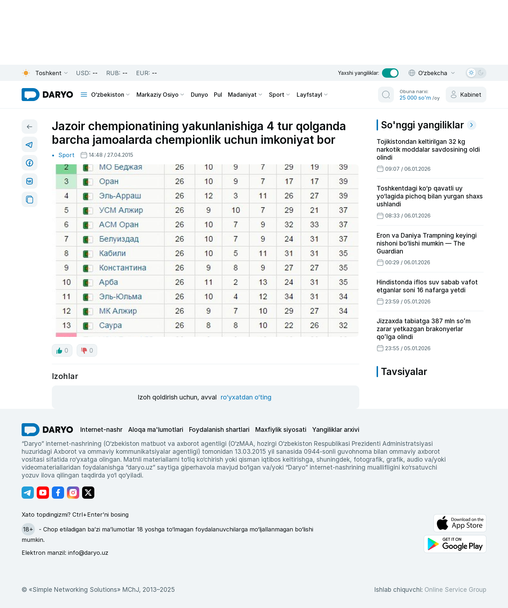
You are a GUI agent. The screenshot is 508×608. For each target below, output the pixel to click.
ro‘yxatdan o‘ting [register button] (246, 397)
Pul (218, 94)
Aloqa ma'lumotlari (155, 429)
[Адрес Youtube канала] (43, 492)
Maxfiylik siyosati (280, 429)
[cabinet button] (466, 94)
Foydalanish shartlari (219, 429)
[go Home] (47, 429)
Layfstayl (313, 94)
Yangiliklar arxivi (335, 429)
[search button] (386, 94)
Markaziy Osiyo (160, 94)
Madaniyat (245, 94)
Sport (280, 94)
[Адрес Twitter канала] (88, 492)
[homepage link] (47, 94)
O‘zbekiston (111, 94)
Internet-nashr (101, 429)
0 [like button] (62, 350)
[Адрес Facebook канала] (58, 492)
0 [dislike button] (87, 350)
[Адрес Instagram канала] (73, 492)
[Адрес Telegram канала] (28, 492)
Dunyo (199, 94)
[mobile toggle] (84, 94)
